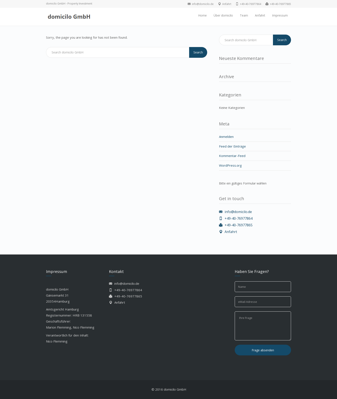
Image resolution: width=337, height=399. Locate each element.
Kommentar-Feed (232, 156)
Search (198, 52)
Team (244, 15)
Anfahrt (260, 15)
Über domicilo (223, 15)
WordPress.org (230, 165)
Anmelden (226, 136)
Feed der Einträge (232, 146)
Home (202, 15)
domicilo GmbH (175, 389)
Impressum (280, 15)
